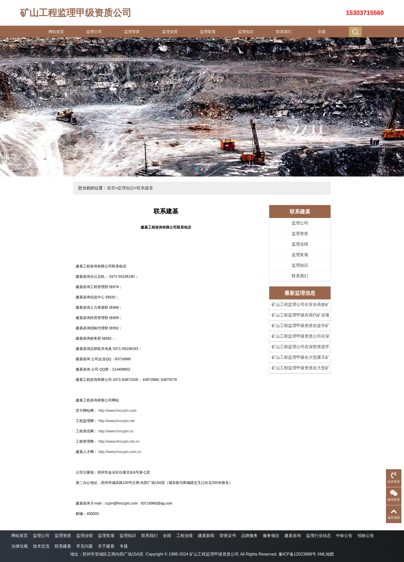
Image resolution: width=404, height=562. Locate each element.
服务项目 (271, 535)
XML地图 (325, 554)
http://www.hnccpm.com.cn (119, 452)
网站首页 (56, 31)
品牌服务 (249, 535)
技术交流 (41, 546)
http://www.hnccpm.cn (115, 431)
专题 (124, 546)
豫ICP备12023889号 (297, 554)
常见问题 (84, 546)
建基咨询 (292, 535)
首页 (111, 188)
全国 (321, 31)
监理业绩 (170, 31)
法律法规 (19, 546)
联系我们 (283, 31)
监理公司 (94, 31)
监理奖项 (207, 31)
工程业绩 (184, 535)
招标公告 (366, 535)
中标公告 (344, 535)
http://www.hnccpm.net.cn (119, 441)
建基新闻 (206, 535)
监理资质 (132, 31)
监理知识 (246, 31)
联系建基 (145, 188)
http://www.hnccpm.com (117, 410)
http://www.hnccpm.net (116, 421)
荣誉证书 (228, 535)
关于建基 (106, 546)
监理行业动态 (318, 535)
